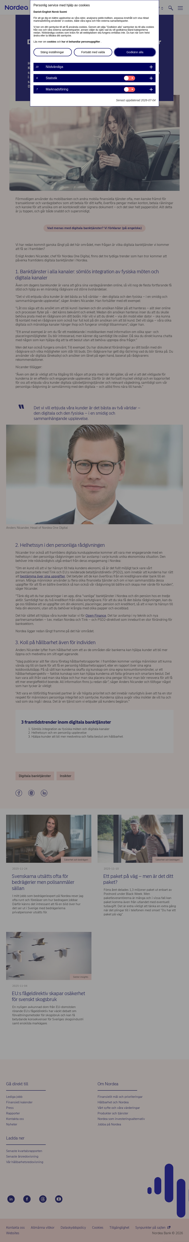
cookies (52, 41)
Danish (37, 11)
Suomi (63, 11)
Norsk (55, 11)
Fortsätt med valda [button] (93, 52)
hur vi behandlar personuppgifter (81, 41)
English (46, 11)
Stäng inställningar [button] (52, 52)
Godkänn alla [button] (135, 52)
